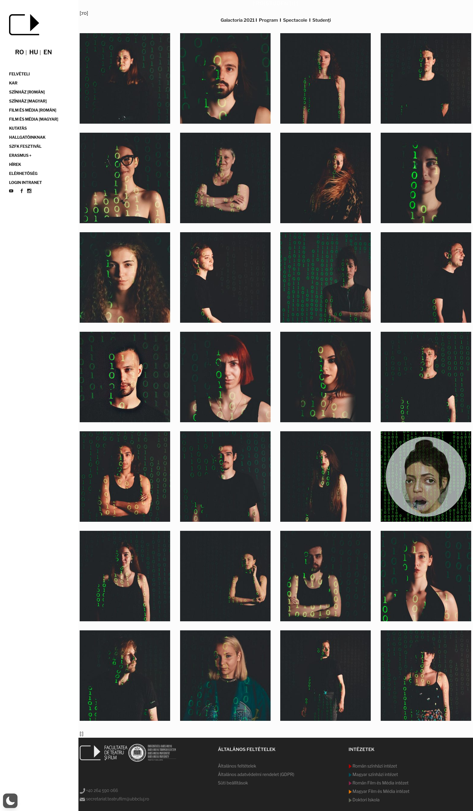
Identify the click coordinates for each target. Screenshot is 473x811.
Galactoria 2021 (238, 20)
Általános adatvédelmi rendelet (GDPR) (256, 774)
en (47, 52)
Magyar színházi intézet (375, 774)
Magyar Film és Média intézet (381, 791)
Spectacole (295, 20)
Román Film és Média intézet (380, 782)
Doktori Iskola (366, 799)
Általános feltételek (237, 765)
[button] (10, 801)
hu (33, 52)
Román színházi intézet (374, 765)
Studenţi (322, 20)
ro (19, 52)
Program (268, 20)
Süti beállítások (233, 782)
